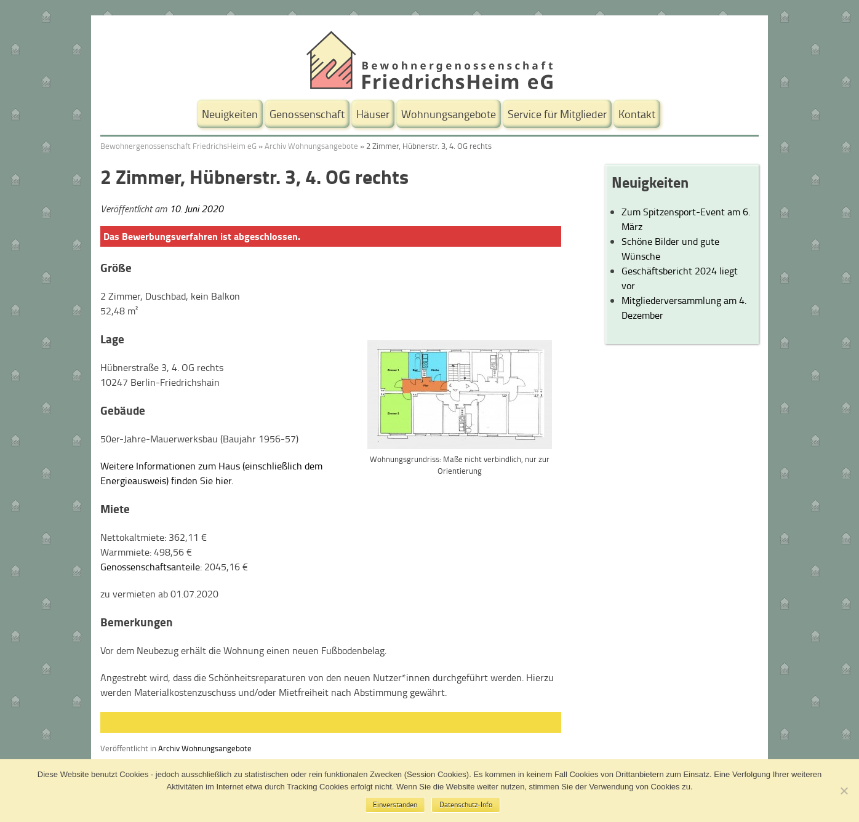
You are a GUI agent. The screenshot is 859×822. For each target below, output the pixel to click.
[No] (843, 790)
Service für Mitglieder (557, 113)
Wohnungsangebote (448, 113)
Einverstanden (395, 804)
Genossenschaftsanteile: (151, 566)
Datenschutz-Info (465, 804)
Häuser (373, 113)
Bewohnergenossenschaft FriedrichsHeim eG (178, 145)
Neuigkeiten (230, 113)
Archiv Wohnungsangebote (311, 145)
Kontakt (636, 113)
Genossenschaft (307, 113)
